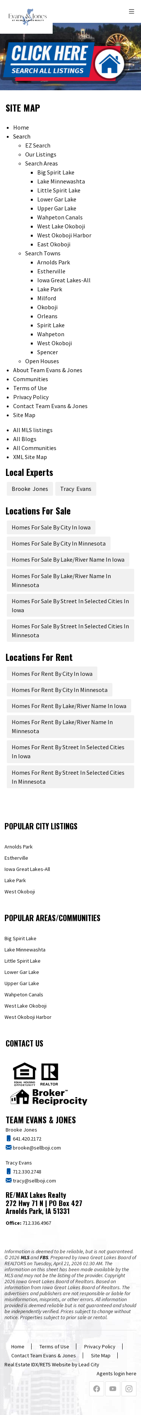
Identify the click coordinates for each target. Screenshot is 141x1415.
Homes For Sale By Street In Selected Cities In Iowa (70, 605)
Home (21, 127)
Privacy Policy (31, 397)
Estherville (51, 271)
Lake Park (49, 289)
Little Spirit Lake (58, 190)
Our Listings (40, 154)
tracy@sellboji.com (34, 1180)
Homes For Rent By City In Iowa (52, 673)
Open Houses (42, 361)
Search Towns (43, 253)
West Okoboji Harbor (64, 235)
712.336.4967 (28, 1223)
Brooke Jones (30, 488)
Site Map (24, 415)
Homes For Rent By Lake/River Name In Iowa (69, 706)
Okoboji (47, 307)
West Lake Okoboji (61, 226)
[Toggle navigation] (132, 11)
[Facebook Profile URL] (96, 1389)
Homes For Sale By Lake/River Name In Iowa (68, 559)
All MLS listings (33, 430)
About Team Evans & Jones (47, 370)
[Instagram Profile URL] (129, 1389)
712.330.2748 (26, 1171)
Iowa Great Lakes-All (64, 280)
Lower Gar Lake (56, 199)
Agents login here (116, 1373)
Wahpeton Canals (60, 217)
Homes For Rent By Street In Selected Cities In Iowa (68, 751)
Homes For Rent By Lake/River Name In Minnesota (62, 726)
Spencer (47, 352)
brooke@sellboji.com (36, 1147)
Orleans (47, 316)
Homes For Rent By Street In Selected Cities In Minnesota (68, 777)
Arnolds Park (53, 262)
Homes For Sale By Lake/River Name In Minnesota (61, 580)
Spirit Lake (51, 325)
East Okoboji (53, 244)
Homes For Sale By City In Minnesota (59, 543)
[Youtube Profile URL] (113, 1389)
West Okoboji (54, 343)
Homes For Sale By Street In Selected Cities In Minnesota (70, 630)
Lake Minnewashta (61, 181)
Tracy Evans (75, 488)
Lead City (89, 1364)
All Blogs (24, 439)
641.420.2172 (26, 1138)
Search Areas (41, 163)
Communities (30, 379)
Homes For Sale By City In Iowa (51, 527)
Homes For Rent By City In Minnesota (60, 689)
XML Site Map (30, 457)
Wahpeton (50, 334)
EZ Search (37, 145)
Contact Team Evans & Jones (50, 406)
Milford (46, 298)
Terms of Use (30, 388)
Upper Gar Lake (56, 208)
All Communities (34, 448)
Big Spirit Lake (55, 172)
